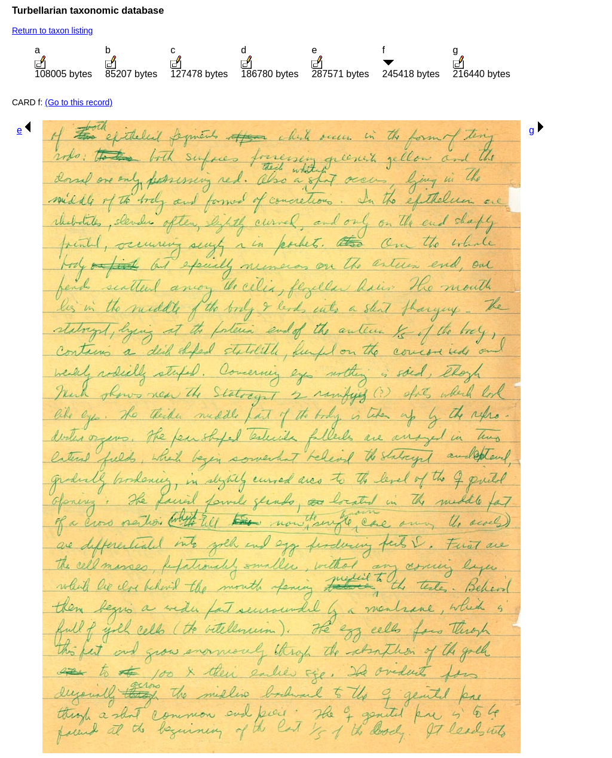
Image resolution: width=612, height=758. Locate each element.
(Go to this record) (78, 102)
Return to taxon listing (52, 30)
